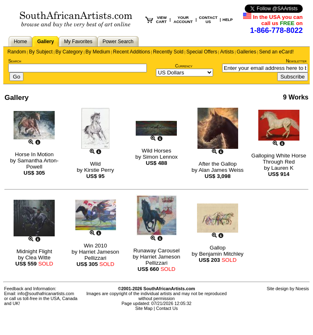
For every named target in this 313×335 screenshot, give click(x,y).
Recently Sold (168, 52)
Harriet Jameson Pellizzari (99, 255)
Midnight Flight (34, 251)
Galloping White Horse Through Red (278, 158)
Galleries (246, 52)
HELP (228, 20)
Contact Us (167, 308)
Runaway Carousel (156, 250)
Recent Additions (131, 52)
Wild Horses (157, 151)
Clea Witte (37, 257)
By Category (69, 52)
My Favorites (78, 41)
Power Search (117, 41)
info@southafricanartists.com (46, 293)
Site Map (144, 308)
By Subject (40, 52)
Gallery (45, 41)
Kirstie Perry (99, 170)
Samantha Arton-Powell (37, 163)
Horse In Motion (34, 154)
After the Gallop (218, 164)
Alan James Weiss (221, 170)
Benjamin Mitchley (221, 254)
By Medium (98, 52)
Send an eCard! (276, 52)
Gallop (218, 248)
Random (16, 52)
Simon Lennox (160, 157)
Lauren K (282, 168)
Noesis (302, 288)
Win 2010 (95, 246)
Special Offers (201, 52)
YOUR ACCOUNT (183, 20)
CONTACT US (208, 20)
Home (20, 41)
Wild (95, 164)
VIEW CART (161, 20)
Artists (227, 52)
